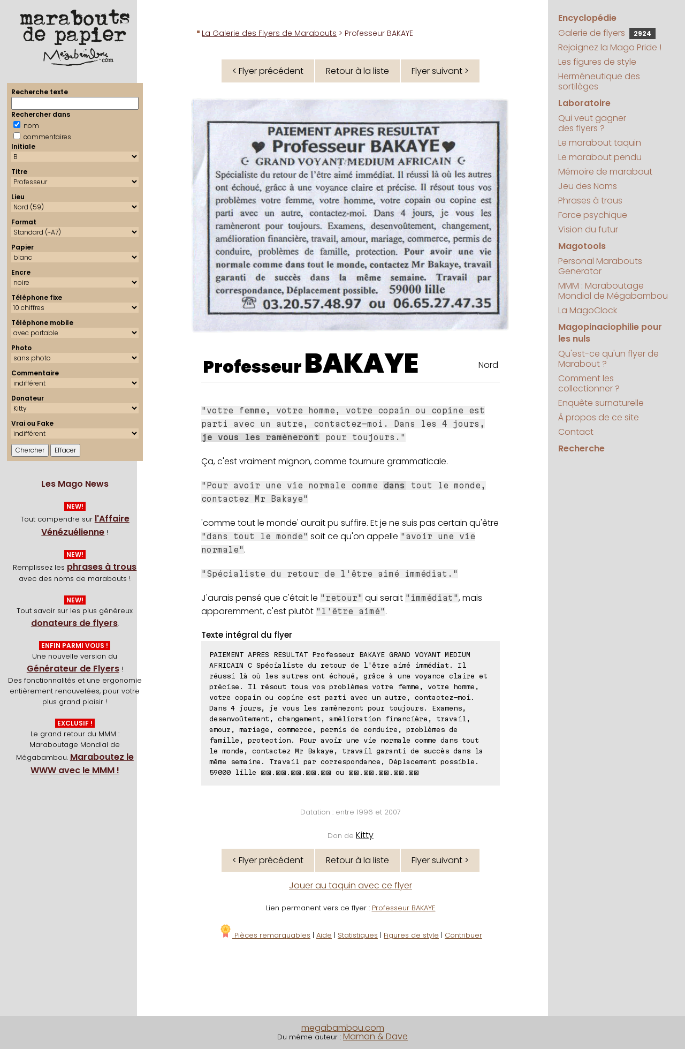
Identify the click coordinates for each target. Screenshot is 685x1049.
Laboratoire (584, 103)
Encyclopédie (587, 18)
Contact (575, 432)
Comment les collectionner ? (589, 383)
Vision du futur (588, 229)
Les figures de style (597, 62)
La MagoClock (587, 310)
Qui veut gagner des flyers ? (592, 123)
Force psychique (592, 215)
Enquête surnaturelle (601, 403)
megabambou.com (342, 1028)
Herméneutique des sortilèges (599, 81)
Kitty (365, 835)
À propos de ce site (598, 417)
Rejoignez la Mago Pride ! (609, 47)
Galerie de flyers (607, 33)
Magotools (582, 246)
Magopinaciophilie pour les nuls (610, 333)
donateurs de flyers (74, 623)
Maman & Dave (375, 1036)
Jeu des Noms (587, 186)
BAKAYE (361, 363)
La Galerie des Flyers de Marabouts (269, 33)
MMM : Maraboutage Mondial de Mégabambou (613, 291)
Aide (324, 935)
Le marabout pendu (600, 157)
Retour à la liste (357, 71)
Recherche (581, 448)
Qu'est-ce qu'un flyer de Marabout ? (608, 359)
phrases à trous (101, 567)
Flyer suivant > (440, 71)
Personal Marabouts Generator (600, 266)
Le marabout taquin (599, 143)
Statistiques (358, 935)
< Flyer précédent (267, 71)
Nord (488, 365)
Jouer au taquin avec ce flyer (350, 885)
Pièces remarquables (264, 935)
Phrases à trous (590, 200)
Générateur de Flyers (73, 668)
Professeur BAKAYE (404, 908)
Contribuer (463, 935)
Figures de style (411, 935)
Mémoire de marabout (605, 171)
